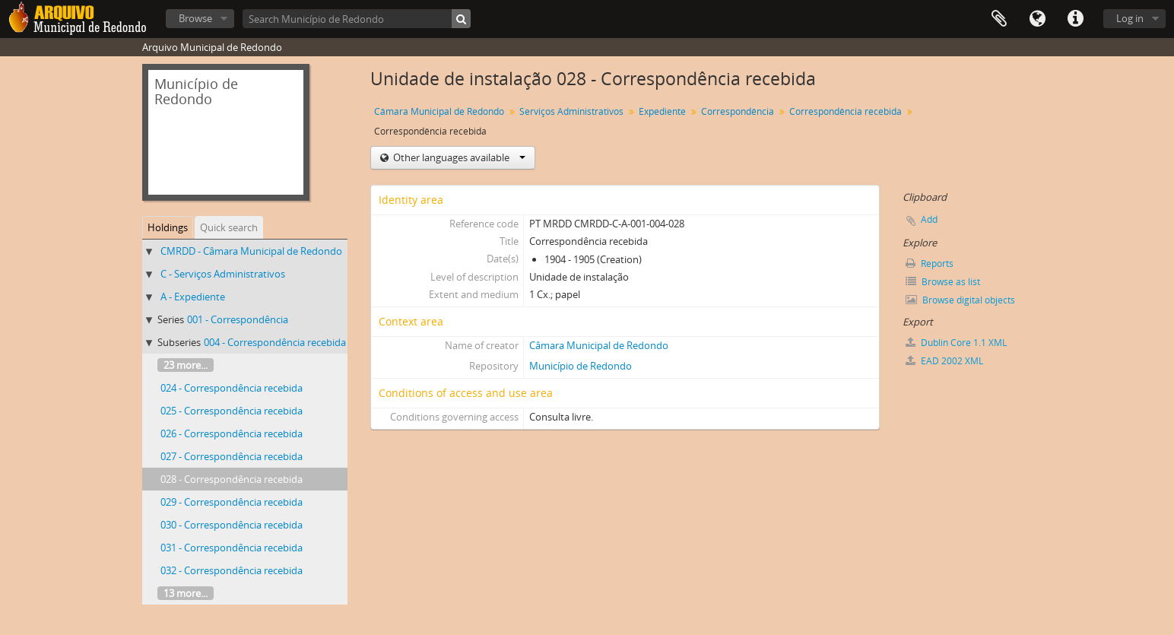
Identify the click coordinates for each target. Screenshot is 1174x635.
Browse (195, 18)
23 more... (185, 365)
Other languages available (458, 157)
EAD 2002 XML (944, 360)
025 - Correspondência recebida (231, 411)
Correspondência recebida (845, 111)
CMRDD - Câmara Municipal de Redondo (251, 251)
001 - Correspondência (237, 319)
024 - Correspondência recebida (231, 388)
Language (1037, 19)
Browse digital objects (960, 300)
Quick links (1075, 19)
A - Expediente (192, 296)
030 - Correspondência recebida (231, 525)
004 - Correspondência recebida (275, 342)
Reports (929, 263)
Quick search (229, 227)
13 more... (185, 593)
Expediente (662, 111)
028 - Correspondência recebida (231, 479)
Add (929, 219)
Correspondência (737, 111)
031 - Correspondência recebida (231, 547)
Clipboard (999, 19)
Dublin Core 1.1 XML (956, 342)
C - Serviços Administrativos (222, 274)
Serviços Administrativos (571, 111)
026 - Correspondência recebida (231, 433)
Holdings (168, 227)
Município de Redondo (580, 366)
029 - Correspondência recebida (231, 502)
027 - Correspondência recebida (231, 456)
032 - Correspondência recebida (231, 570)
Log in (1130, 18)
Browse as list (943, 281)
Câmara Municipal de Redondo (439, 111)
